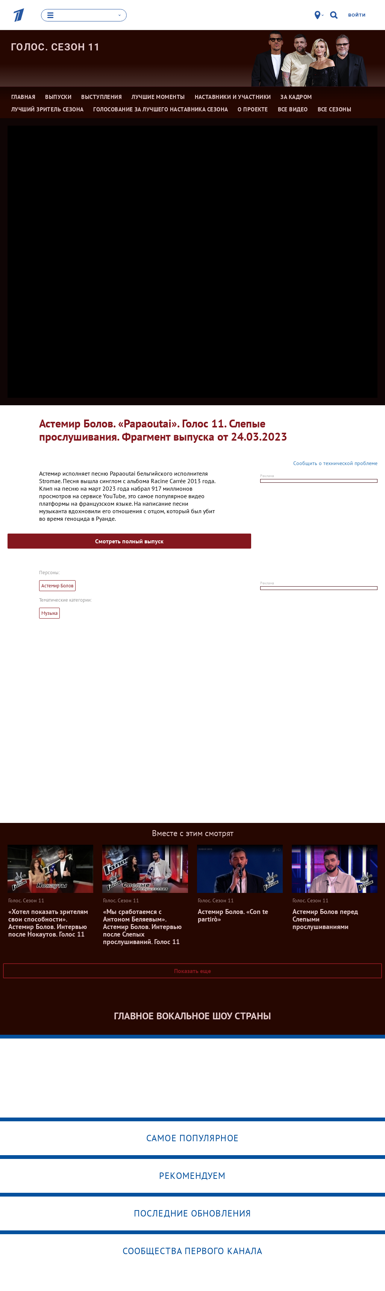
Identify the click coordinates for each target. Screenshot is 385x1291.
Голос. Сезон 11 (55, 46)
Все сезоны (335, 109)
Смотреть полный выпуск (129, 541)
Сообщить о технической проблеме (335, 463)
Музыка (49, 613)
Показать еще (192, 971)
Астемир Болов (57, 585)
